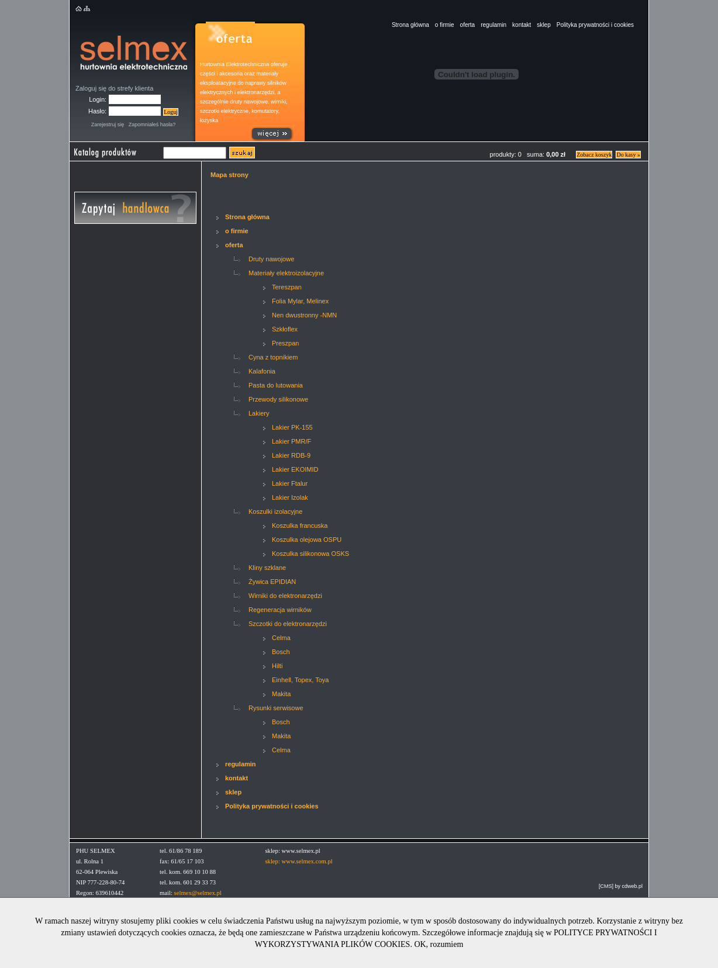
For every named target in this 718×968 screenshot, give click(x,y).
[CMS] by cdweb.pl (621, 886)
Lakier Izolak (290, 497)
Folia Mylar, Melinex (300, 301)
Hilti (277, 665)
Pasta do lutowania (275, 385)
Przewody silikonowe (278, 399)
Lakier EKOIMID (295, 469)
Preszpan (285, 343)
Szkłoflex (285, 329)
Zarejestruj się (108, 124)
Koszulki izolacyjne (275, 511)
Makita (281, 693)
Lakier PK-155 (292, 427)
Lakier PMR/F (291, 441)
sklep (543, 25)
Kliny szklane (267, 567)
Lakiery (258, 413)
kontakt (521, 25)
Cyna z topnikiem (273, 357)
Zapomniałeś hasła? (152, 124)
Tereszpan (287, 287)
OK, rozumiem (438, 944)
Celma (281, 637)
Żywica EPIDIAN (272, 581)
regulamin (493, 25)
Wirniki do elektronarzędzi (285, 595)
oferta (467, 25)
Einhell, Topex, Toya (300, 679)
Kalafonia (261, 371)
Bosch (281, 651)
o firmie (444, 25)
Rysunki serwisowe (275, 707)
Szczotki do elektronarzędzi (287, 623)
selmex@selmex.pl (198, 893)
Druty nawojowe (271, 258)
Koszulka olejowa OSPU (306, 539)
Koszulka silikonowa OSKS (310, 553)
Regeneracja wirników (280, 609)
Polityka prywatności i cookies (595, 25)
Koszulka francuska (299, 525)
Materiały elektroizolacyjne (286, 272)
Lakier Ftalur (290, 483)
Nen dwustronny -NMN (304, 315)
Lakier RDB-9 (291, 455)
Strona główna (410, 25)
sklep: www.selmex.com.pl (298, 861)
